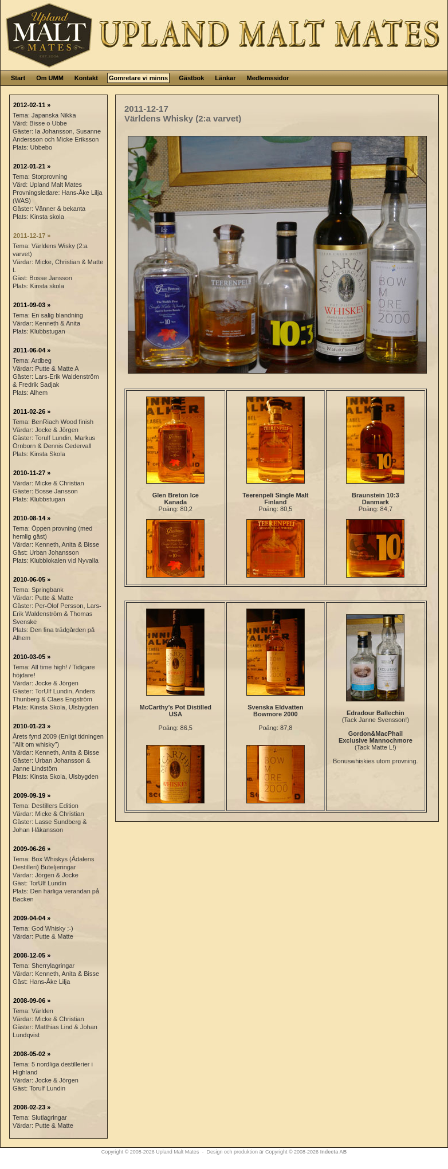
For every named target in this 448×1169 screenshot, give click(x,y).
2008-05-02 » (31, 1053)
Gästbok (191, 77)
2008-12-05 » (31, 955)
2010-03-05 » (31, 656)
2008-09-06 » (31, 1000)
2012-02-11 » (31, 104)
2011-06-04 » (31, 350)
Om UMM (50, 77)
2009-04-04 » (31, 918)
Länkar (225, 77)
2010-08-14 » (31, 518)
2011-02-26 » (31, 411)
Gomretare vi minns (138, 77)
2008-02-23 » (31, 1107)
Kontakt (86, 77)
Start (18, 77)
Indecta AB (333, 1152)
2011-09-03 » (31, 304)
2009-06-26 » (31, 848)
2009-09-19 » (31, 795)
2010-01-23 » (31, 726)
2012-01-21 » (31, 166)
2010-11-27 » (31, 472)
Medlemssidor (267, 77)
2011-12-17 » (31, 235)
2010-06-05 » (31, 579)
